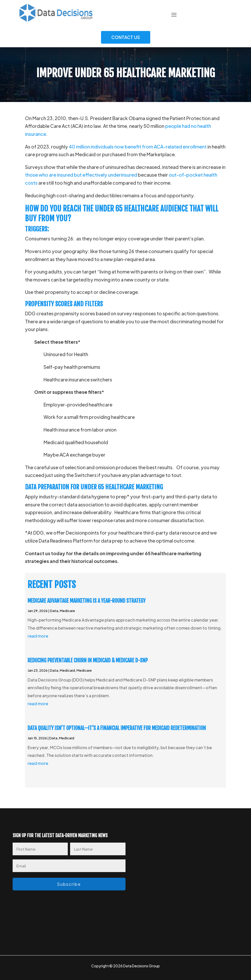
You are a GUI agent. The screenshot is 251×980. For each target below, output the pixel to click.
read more (38, 636)
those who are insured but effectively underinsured (81, 175)
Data (54, 611)
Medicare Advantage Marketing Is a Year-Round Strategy (87, 601)
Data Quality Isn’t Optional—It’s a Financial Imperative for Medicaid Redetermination (117, 728)
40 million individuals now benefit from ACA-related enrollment (138, 147)
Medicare (67, 611)
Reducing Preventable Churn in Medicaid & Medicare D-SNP (88, 660)
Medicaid (67, 670)
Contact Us (125, 37)
